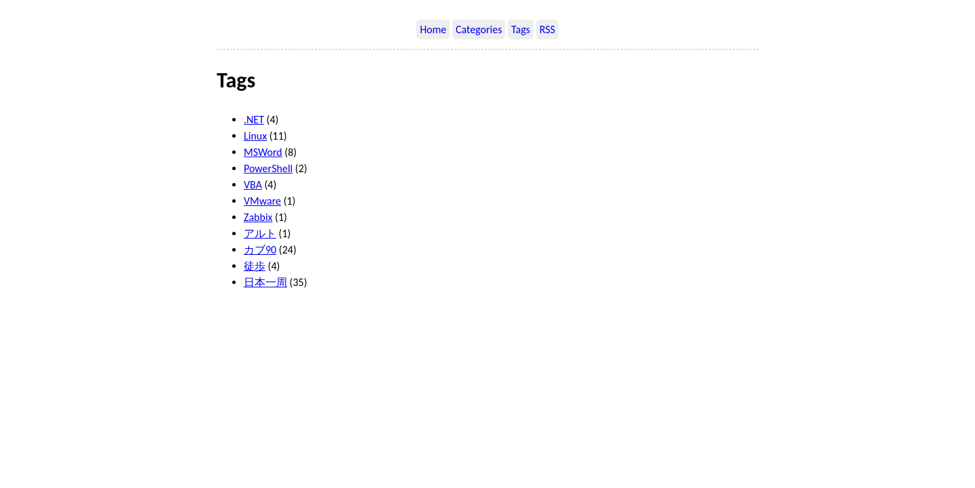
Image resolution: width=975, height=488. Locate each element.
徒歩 (254, 266)
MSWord (263, 152)
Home (433, 29)
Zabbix (258, 217)
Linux (255, 135)
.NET (254, 119)
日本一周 (265, 282)
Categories (479, 29)
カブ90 (260, 249)
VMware (262, 201)
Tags (520, 29)
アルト (260, 233)
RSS (547, 29)
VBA (253, 184)
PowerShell (268, 168)
